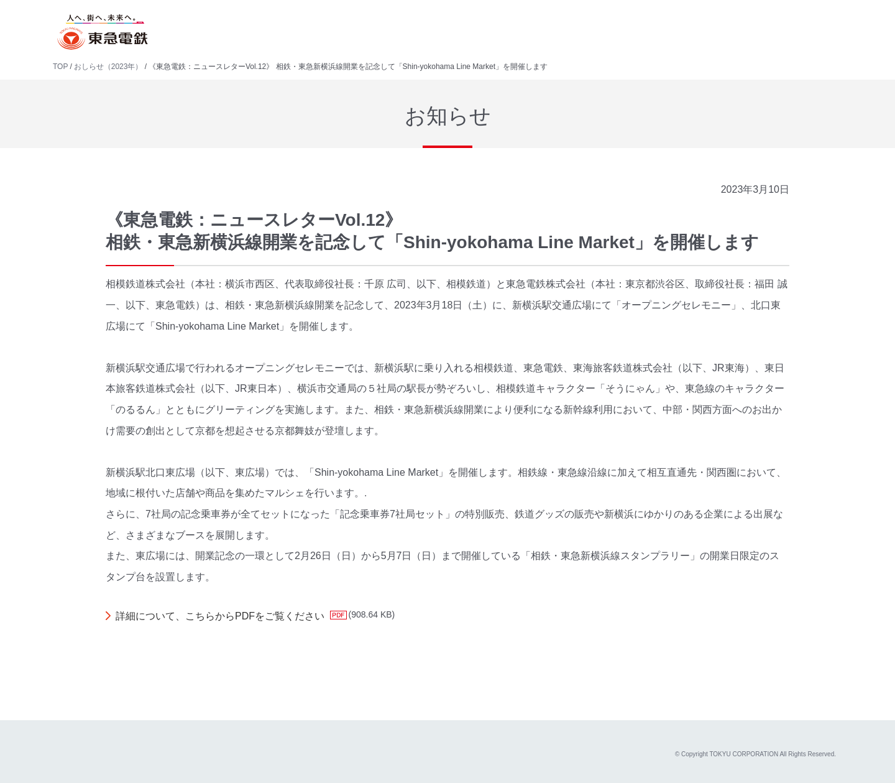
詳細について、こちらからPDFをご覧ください (220, 616)
